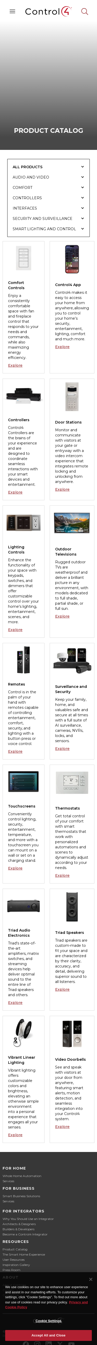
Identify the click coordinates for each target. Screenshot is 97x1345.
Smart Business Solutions (21, 1196)
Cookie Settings (48, 1321)
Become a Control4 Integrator (25, 1234)
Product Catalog (15, 1249)
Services (8, 1181)
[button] (12, 11)
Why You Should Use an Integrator (28, 1219)
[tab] (49, 167)
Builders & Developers (18, 1229)
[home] (48, 11)
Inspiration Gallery (16, 1265)
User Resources (14, 1260)
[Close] (90, 1279)
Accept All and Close (48, 1335)
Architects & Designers (19, 1224)
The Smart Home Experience (24, 1254)
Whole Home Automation (22, 1176)
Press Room (11, 1270)
